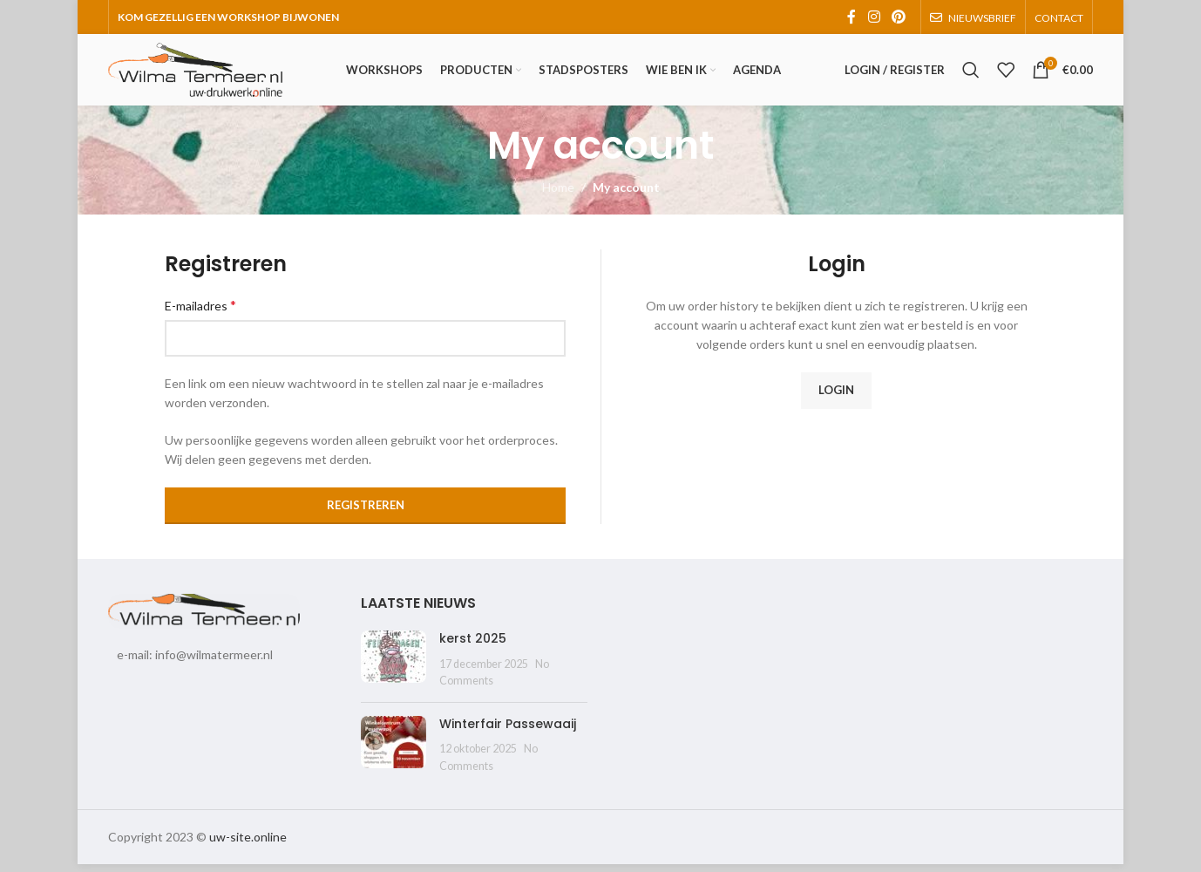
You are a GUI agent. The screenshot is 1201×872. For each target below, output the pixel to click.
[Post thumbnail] (393, 667)
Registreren (365, 513)
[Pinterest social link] (899, 17)
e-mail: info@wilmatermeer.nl (195, 662)
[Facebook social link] (851, 17)
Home (558, 194)
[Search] (970, 74)
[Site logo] (195, 72)
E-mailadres (200, 312)
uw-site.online (248, 844)
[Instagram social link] (873, 17)
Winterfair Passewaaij (507, 731)
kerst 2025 (472, 646)
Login (836, 398)
